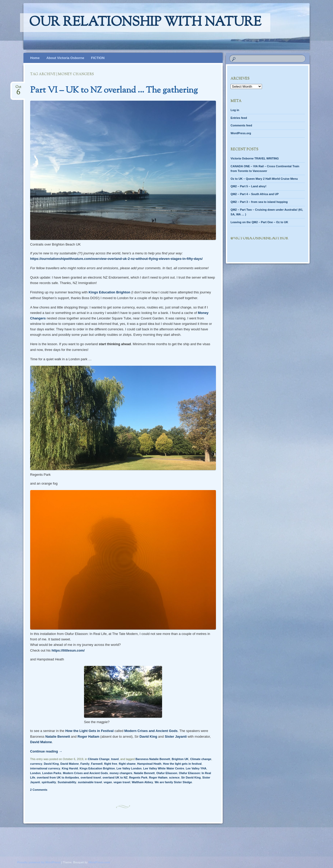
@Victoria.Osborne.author (259, 238)
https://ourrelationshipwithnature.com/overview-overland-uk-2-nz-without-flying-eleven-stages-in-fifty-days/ (116, 259)
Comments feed (241, 125)
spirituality (49, 782)
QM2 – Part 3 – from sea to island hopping (258, 201)
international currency (45, 768)
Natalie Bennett (57, 736)
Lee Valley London (129, 768)
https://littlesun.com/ (68, 650)
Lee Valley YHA (196, 768)
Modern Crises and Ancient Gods (151, 731)
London (35, 773)
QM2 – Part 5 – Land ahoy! (248, 186)
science (174, 777)
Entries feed (238, 117)
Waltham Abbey (142, 782)
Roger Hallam (88, 736)
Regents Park (138, 777)
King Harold (70, 768)
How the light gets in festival (182, 763)
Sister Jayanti (176, 736)
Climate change (200, 759)
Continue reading (46, 751)
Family (84, 763)
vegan (108, 782)
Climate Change (99, 759)
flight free (110, 763)
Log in (234, 110)
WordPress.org (240, 133)
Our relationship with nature (145, 22)
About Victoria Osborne (65, 58)
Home (35, 58)
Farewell (97, 763)
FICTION (98, 58)
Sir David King (191, 777)
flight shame (127, 763)
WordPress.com (99, 862)
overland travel (91, 777)
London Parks (51, 773)
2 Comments (38, 789)
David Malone (41, 742)
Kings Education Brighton (109, 292)
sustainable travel (90, 782)
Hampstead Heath (149, 763)
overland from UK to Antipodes (58, 777)
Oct (18, 88)
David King (148, 736)
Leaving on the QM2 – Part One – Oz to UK (259, 222)
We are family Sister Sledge (173, 782)
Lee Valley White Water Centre (163, 768)
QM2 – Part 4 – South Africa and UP (254, 194)
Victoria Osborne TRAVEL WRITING (254, 158)
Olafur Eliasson (166, 773)
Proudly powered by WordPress (38, 862)
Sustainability (67, 782)
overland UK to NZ (115, 777)
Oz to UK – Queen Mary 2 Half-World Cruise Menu (264, 178)
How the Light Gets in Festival (89, 731)
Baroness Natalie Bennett (153, 759)
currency (36, 763)
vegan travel (121, 782)
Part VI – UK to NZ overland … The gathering (114, 90)
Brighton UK (180, 759)
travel (115, 759)
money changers (121, 773)
